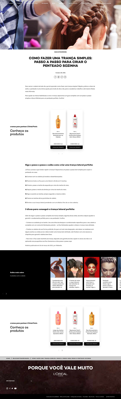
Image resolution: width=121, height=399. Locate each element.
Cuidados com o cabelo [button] (15, 3)
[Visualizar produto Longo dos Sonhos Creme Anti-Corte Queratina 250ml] (58, 344)
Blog (53, 3)
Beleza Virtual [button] (73, 3)
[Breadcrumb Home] (8, 358)
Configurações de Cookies (76, 396)
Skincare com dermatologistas (102, 3)
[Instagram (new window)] (7, 388)
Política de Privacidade (64, 396)
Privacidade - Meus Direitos (89, 396)
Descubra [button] (62, 3)
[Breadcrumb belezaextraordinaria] (21, 358)
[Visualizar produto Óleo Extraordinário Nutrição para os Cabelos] (58, 147)
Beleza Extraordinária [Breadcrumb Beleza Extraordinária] (60, 52)
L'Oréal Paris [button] (85, 3)
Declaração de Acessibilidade (52, 396)
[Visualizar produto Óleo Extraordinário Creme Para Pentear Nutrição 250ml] (91, 344)
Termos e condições (100, 396)
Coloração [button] (45, 3)
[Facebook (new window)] (9, 388)
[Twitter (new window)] (12, 388)
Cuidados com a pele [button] (31, 3)
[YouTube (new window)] (15, 388)
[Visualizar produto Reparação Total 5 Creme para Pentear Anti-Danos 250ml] (75, 147)
